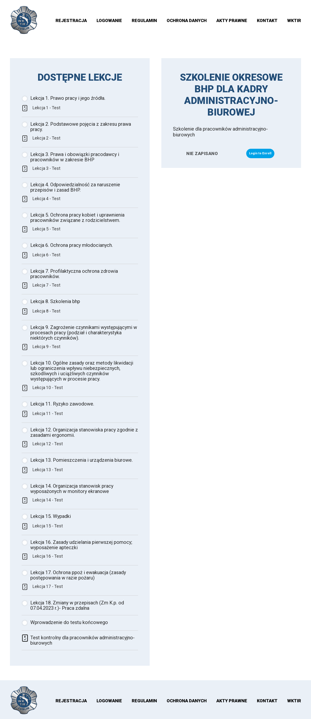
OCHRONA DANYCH (187, 20)
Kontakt (267, 20)
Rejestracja (71, 20)
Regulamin (144, 20)
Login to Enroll (260, 153)
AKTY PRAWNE (231, 20)
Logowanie (109, 20)
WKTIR (294, 20)
